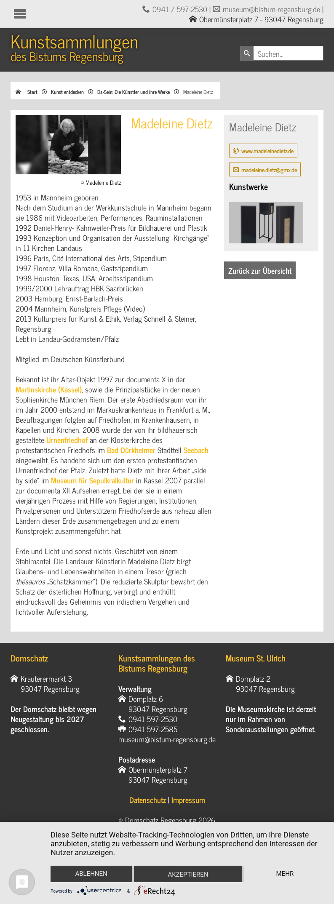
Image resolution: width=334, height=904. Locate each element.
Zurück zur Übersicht (259, 270)
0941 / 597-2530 (179, 9)
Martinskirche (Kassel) (49, 389)
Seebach (196, 449)
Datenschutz (147, 799)
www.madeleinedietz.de (267, 150)
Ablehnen (91, 873)
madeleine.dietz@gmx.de (269, 169)
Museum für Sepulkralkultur (92, 480)
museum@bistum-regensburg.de (271, 9)
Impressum (188, 799)
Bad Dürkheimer (131, 449)
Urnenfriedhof (67, 439)
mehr (285, 873)
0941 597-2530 (152, 718)
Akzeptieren (188, 874)
